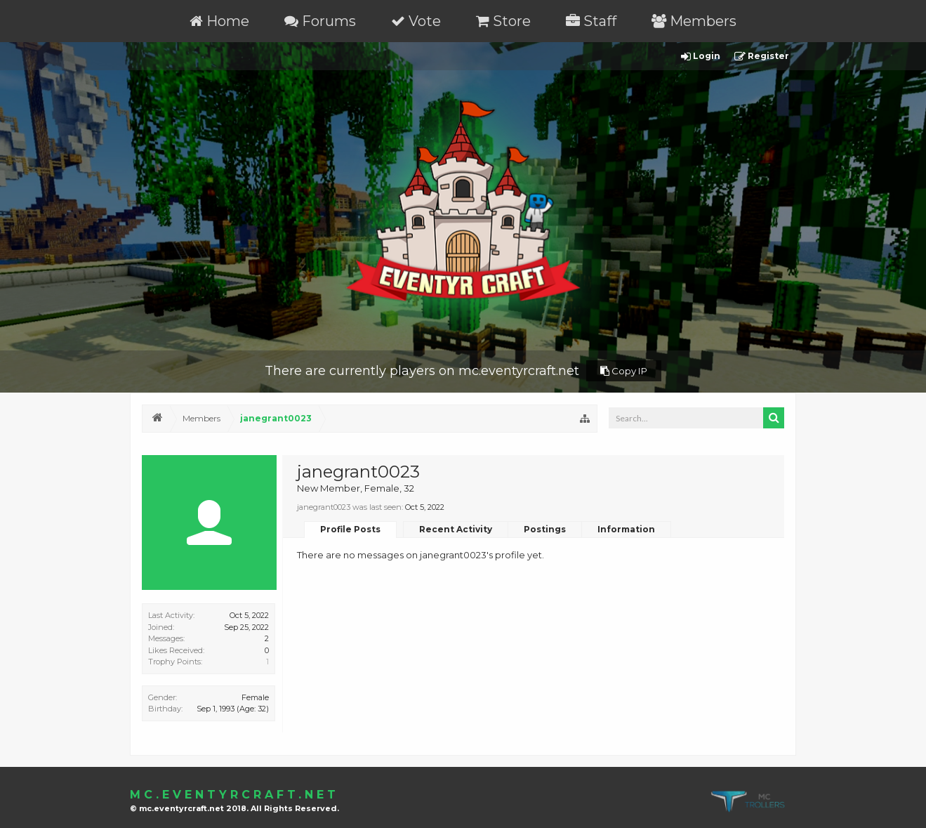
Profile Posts (350, 529)
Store (503, 21)
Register (761, 57)
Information (626, 529)
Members (693, 21)
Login (700, 57)
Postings (545, 529)
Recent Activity (455, 529)
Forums (320, 21)
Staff (591, 21)
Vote (416, 21)
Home (219, 21)
